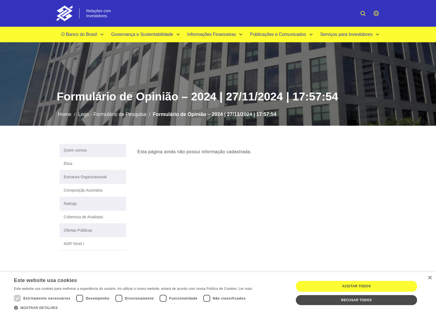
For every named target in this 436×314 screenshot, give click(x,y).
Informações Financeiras (211, 34)
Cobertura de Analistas (83, 217)
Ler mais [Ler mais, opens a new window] (245, 289)
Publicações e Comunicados (278, 34)
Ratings (70, 203)
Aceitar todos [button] (356, 286)
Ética (68, 163)
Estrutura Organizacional (85, 177)
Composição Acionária (83, 190)
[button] (133, 307)
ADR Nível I (74, 243)
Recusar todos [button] (356, 300)
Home (64, 114)
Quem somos (75, 150)
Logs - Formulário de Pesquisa (112, 114)
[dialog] (218, 293)
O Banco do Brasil (79, 34)
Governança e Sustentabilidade (142, 34)
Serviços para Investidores (346, 34)
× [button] (430, 278)
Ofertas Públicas (78, 230)
